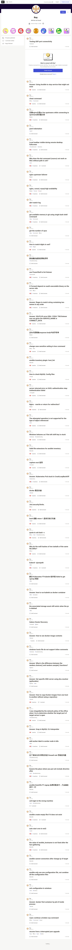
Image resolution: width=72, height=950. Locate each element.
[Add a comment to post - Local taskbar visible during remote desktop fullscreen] (33, 149)
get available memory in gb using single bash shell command (48, 216)
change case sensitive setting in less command (47, 346)
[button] (5, 31)
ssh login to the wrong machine (41, 801)
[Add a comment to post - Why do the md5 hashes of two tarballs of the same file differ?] (33, 554)
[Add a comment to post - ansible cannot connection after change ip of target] (33, 864)
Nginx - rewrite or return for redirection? (44, 404)
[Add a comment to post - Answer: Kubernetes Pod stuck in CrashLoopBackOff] (33, 481)
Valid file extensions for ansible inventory (45, 449)
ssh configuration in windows (40, 888)
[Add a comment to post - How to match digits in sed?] (33, 249)
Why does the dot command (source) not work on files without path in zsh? (48, 160)
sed (31, 247)
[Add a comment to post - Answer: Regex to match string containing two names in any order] (33, 307)
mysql (39, 191)
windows (40, 147)
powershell (32, 274)
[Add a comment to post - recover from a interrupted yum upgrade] (33, 937)
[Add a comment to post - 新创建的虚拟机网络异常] (33, 263)
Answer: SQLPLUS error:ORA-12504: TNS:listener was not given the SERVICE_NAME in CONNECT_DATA (48, 318)
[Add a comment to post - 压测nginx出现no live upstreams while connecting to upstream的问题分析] (33, 120)
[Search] (7, 2)
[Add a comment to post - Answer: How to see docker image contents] (32, 641)
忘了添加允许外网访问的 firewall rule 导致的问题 (47, 755)
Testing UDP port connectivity (40, 42)
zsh (31, 163)
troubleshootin (33, 147)
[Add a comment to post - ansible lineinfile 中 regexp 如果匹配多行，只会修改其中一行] (33, 792)
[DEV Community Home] (3, 2)
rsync (40, 920)
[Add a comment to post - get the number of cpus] (33, 236)
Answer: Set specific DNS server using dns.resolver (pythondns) (48, 680)
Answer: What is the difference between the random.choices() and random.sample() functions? (48, 664)
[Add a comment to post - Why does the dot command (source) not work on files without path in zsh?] (33, 166)
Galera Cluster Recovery (38, 622)
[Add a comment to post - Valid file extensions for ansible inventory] (33, 453)
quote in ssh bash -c (37, 533)
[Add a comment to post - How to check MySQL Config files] (33, 379)
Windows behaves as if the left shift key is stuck (47, 435)
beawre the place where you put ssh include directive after (49, 770)
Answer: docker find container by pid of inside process (46, 903)
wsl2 (31, 831)
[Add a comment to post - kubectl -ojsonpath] (33, 568)
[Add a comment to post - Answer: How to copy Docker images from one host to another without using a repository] (33, 702)
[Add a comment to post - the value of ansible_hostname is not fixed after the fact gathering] (33, 850)
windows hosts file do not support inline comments (48, 650)
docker (31, 493)
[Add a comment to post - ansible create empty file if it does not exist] (33, 820)
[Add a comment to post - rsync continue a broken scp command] (33, 923)
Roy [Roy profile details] (30, 38)
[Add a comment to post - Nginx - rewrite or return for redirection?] (33, 409)
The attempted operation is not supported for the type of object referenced (47, 419)
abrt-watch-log (35, 203)
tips (31, 219)
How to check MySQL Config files (42, 374)
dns (35, 683)
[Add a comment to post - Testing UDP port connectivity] (33, 46)
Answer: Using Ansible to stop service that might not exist (49, 86)
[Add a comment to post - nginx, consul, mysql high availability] (33, 194)
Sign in (54, 74)
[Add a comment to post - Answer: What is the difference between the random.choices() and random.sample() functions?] (33, 670)
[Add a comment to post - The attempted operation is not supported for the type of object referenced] (33, 425)
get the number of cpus (38, 231)
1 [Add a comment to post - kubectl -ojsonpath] (42, 568)
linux (31, 101)
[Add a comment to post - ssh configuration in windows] (33, 893)
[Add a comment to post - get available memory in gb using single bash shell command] (33, 222)
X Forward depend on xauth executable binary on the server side (49, 287)
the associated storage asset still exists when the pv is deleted (49, 607)
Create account (65, 2)
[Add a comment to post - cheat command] (33, 104)
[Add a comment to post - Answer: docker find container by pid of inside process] (33, 909)
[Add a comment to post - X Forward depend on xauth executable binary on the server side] (33, 293)
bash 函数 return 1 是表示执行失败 (42, 519)
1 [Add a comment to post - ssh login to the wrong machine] (32, 806)
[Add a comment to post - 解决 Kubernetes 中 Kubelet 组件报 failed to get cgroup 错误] (33, 584)
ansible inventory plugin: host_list (42, 360)
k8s (31, 565)
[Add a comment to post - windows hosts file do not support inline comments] (33, 654)
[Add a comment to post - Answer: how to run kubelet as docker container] (33, 597)
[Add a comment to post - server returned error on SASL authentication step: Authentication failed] (33, 395)
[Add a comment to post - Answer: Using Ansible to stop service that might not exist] (33, 90)
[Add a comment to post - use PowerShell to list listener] (33, 277)
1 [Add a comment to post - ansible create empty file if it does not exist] (42, 820)
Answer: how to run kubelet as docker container (47, 593)
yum (38, 934)
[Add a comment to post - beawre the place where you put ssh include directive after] (33, 776)
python (31, 667)
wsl (31, 423)
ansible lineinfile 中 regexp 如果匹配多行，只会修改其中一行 (48, 786)
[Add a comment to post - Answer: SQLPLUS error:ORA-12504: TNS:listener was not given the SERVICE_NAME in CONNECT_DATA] (33, 324)
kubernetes (32, 479)
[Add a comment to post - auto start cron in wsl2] (33, 834)
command (35, 101)
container (35, 595)
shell (31, 521)
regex (34, 247)
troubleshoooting (40, 535)
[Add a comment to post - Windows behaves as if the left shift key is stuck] (33, 439)
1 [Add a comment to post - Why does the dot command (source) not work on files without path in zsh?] (42, 166)
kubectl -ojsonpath (36, 563)
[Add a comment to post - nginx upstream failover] (33, 180)
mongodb (32, 393)
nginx (31, 117)
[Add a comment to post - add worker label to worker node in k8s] (33, 746)
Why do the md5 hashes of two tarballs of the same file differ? (48, 548)
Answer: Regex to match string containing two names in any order (46, 303)
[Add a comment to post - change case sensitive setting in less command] (33, 351)
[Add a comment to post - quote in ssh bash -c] (33, 538)
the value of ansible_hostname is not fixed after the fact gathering (48, 844)
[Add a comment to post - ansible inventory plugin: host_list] (33, 365)
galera (36, 624)
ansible (31, 362)
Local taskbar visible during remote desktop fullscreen (46, 143)
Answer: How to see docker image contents (45, 636)
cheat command (35, 99)
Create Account (48, 70)
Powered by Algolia (48, 2)
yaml (31, 131)
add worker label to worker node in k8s (44, 741)
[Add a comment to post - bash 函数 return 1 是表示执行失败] (33, 523)
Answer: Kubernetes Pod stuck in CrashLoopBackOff (49, 477)
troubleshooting (33, 261)
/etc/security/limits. (36, 505)
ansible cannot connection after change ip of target (48, 859)
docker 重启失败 (35, 491)
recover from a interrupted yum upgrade (44, 932)
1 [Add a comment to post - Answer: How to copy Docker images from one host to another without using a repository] (41, 702)
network (32, 44)
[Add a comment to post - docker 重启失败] (33, 495)
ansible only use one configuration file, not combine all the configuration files (48, 873)
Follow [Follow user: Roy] (63, 12)
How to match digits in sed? (39, 244)
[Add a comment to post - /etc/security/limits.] (33, 509)
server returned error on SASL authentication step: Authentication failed (48, 389)
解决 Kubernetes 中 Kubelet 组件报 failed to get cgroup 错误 (47, 578)
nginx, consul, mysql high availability (43, 189)
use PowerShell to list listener (40, 272)
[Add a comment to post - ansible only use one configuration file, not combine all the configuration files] (33, 880)
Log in (57, 2)
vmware (32, 465)
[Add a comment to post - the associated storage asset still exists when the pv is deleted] (33, 613)
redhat (41, 934)
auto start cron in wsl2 (37, 829)
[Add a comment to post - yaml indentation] (33, 134)
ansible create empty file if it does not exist (45, 815)
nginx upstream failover (38, 175)
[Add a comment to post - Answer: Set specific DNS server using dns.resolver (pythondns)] (33, 686)
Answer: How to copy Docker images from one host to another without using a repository (48, 696)
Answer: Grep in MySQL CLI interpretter (44, 729)
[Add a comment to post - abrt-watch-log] (33, 206)
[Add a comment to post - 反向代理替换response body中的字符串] (33, 338)
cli (34, 348)
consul (35, 191)
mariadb (32, 624)
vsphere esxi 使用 (36, 463)
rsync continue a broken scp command (44, 918)
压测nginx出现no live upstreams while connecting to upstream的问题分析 (49, 114)
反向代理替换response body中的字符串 (44, 333)
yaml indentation (35, 129)
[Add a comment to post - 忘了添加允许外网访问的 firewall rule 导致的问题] (33, 760)
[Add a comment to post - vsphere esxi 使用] (33, 467)
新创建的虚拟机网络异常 (38, 258)
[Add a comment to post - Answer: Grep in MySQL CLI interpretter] (33, 732)
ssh (31, 290)
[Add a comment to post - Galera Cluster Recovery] (33, 627)
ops (31, 934)
